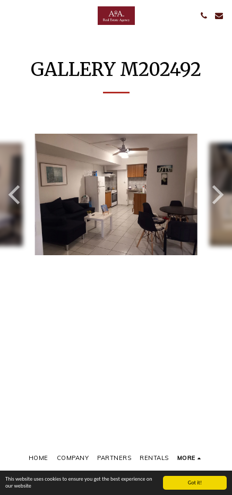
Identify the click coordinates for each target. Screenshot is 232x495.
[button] (12, 15)
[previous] (16, 195)
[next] (216, 195)
